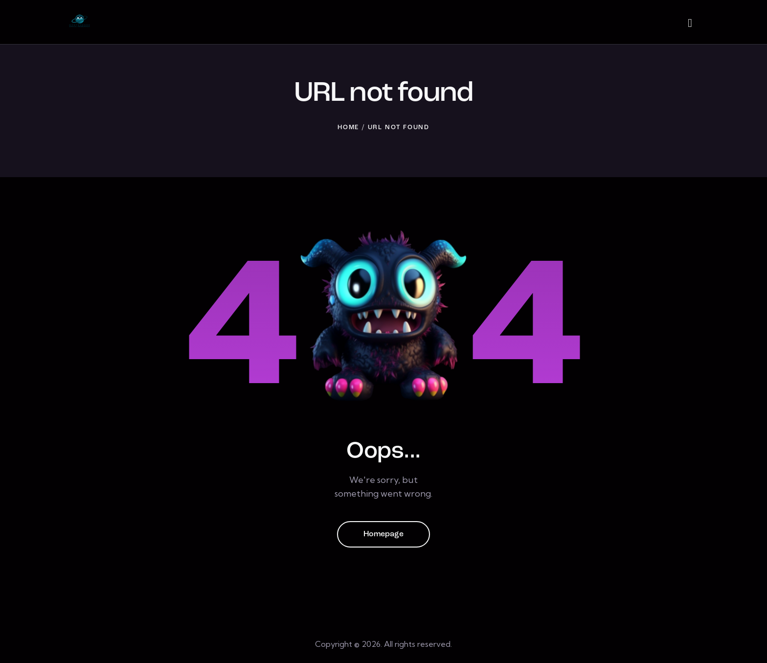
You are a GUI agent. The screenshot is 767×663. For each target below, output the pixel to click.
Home (348, 127)
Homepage (383, 534)
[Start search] (690, 23)
